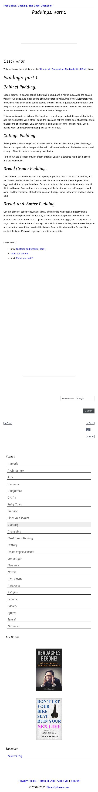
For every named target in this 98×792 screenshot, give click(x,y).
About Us (62, 780)
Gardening (14, 531)
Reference (14, 586)
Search (75, 780)
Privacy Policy (27, 780)
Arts (10, 477)
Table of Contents (19, 253)
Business (13, 484)
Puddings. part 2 (24, 258)
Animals (13, 464)
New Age (13, 565)
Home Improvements (21, 552)
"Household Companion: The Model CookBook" (63, 69)
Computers (15, 491)
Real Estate (15, 579)
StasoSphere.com (57, 787)
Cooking (13, 525)
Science (12, 599)
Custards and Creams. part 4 (31, 249)
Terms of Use (46, 780)
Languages (15, 558)
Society (12, 606)
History (12, 545)
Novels (12, 572)
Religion (13, 592)
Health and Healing (20, 538)
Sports (12, 613)
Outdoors (14, 626)
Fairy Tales (15, 504)
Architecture (16, 470)
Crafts (12, 497)
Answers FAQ (15, 756)
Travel (12, 619)
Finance (13, 511)
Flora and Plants (18, 518)
